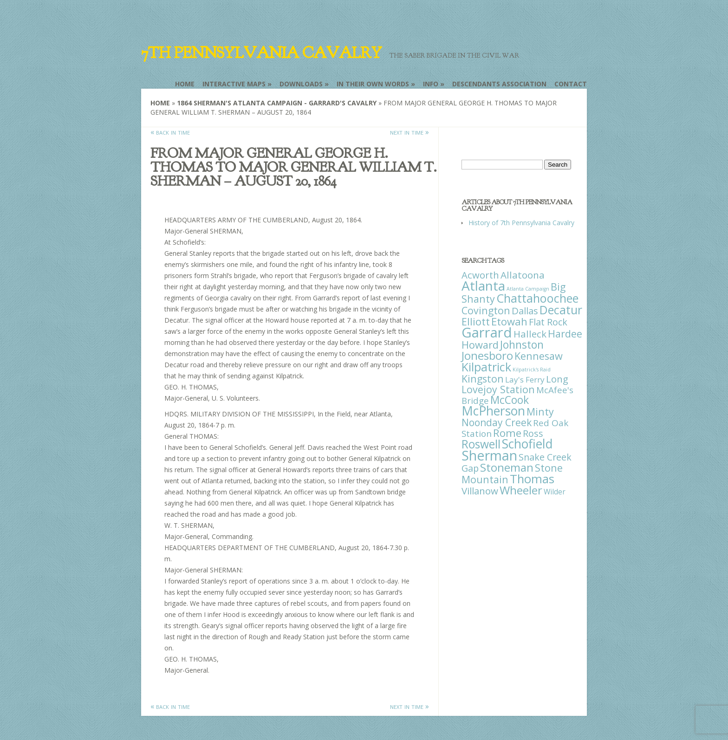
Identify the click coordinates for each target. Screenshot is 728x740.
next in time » (409, 132)
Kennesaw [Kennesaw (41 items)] (538, 356)
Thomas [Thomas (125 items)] (532, 478)
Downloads (301, 83)
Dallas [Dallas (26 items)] (525, 310)
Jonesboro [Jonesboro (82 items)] (487, 355)
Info (430, 83)
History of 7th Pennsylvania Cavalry (521, 222)
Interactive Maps (234, 83)
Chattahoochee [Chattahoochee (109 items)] (537, 298)
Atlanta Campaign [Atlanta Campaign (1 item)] (528, 289)
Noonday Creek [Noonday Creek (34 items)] (497, 422)
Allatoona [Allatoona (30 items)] (522, 274)
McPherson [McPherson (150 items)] (493, 410)
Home (185, 83)
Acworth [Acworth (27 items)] (480, 274)
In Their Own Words (373, 83)
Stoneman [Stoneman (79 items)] (506, 467)
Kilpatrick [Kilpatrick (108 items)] (486, 367)
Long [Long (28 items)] (557, 378)
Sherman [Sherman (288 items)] (489, 455)
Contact (570, 83)
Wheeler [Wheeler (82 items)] (521, 490)
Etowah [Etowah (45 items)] (509, 321)
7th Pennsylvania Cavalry (261, 53)
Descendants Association (499, 83)
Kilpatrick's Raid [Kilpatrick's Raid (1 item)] (532, 369)
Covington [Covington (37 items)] (486, 310)
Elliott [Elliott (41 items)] (476, 321)
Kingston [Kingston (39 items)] (483, 378)
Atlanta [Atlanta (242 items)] (483, 285)
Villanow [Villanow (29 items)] (480, 490)
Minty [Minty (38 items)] (540, 411)
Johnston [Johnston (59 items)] (522, 344)
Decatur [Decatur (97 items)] (561, 310)
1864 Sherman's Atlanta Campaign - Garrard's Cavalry (277, 102)
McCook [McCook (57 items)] (509, 400)
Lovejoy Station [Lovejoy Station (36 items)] (498, 389)
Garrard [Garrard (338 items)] (487, 332)
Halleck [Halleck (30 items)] (530, 333)
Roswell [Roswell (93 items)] (481, 444)
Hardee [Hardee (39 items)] (565, 333)
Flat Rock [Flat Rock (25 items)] (548, 322)
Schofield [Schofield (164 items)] (527, 443)
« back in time (170, 132)
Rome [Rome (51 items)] (507, 433)
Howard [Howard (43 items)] (480, 344)
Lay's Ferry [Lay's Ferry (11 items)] (525, 379)
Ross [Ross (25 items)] (533, 433)
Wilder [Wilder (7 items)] (555, 492)
